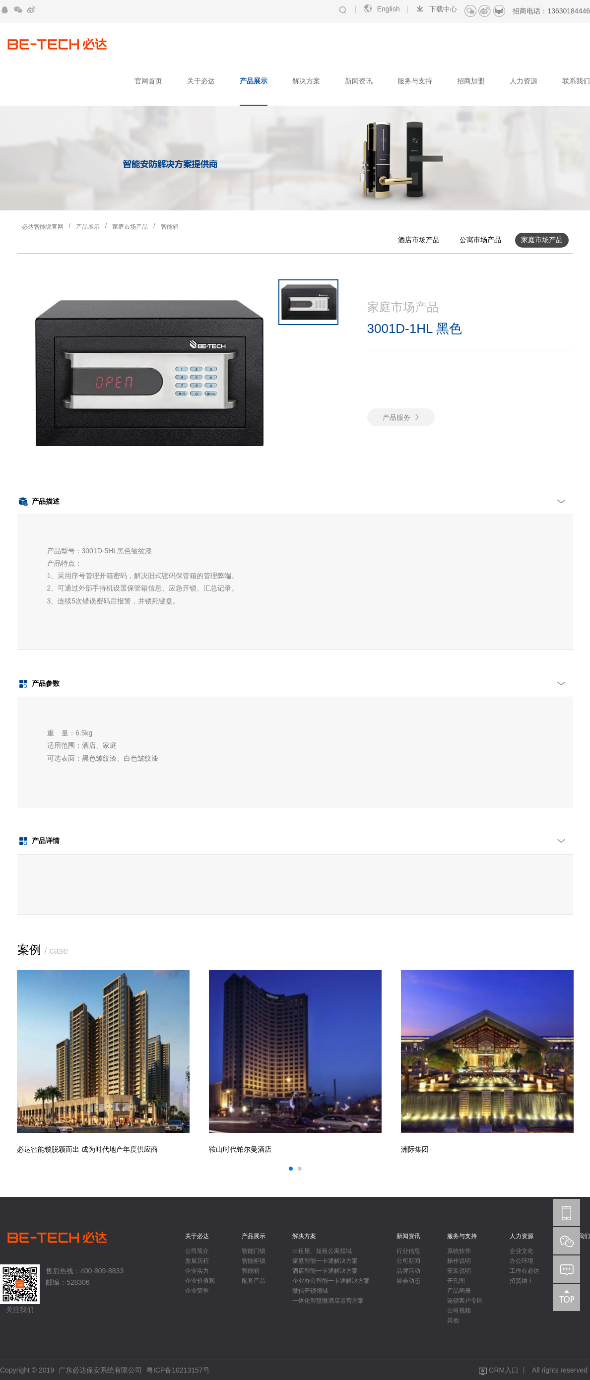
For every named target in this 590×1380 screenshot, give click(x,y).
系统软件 (459, 1251)
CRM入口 (504, 1370)
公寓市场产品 (480, 240)
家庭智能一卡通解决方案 (325, 1260)
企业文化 (521, 1251)
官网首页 (148, 81)
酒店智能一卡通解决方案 (325, 1270)
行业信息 (408, 1251)
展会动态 (408, 1280)
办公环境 (521, 1260)
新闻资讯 (359, 81)
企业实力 (197, 1270)
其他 (453, 1320)
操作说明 (459, 1260)
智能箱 (170, 226)
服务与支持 (414, 81)
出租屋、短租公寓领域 (322, 1251)
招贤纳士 (521, 1280)
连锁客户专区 (465, 1300)
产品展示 (253, 81)
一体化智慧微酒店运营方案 (328, 1300)
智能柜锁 (253, 1260)
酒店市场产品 (419, 240)
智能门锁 (253, 1251)
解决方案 (306, 81)
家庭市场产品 (130, 226)
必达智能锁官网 (43, 226)
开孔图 (456, 1280)
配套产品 (253, 1280)
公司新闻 (408, 1260)
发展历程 (197, 1260)
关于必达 (201, 81)
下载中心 (436, 9)
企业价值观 (200, 1280)
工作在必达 (524, 1270)
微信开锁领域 (310, 1290)
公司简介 (197, 1251)
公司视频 (459, 1310)
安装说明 (459, 1270)
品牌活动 (408, 1270)
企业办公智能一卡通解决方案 (331, 1280)
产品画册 (459, 1290)
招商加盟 (471, 81)
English (381, 9)
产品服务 (396, 417)
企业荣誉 (197, 1290)
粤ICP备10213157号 (178, 1370)
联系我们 (576, 81)
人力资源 (523, 81)
